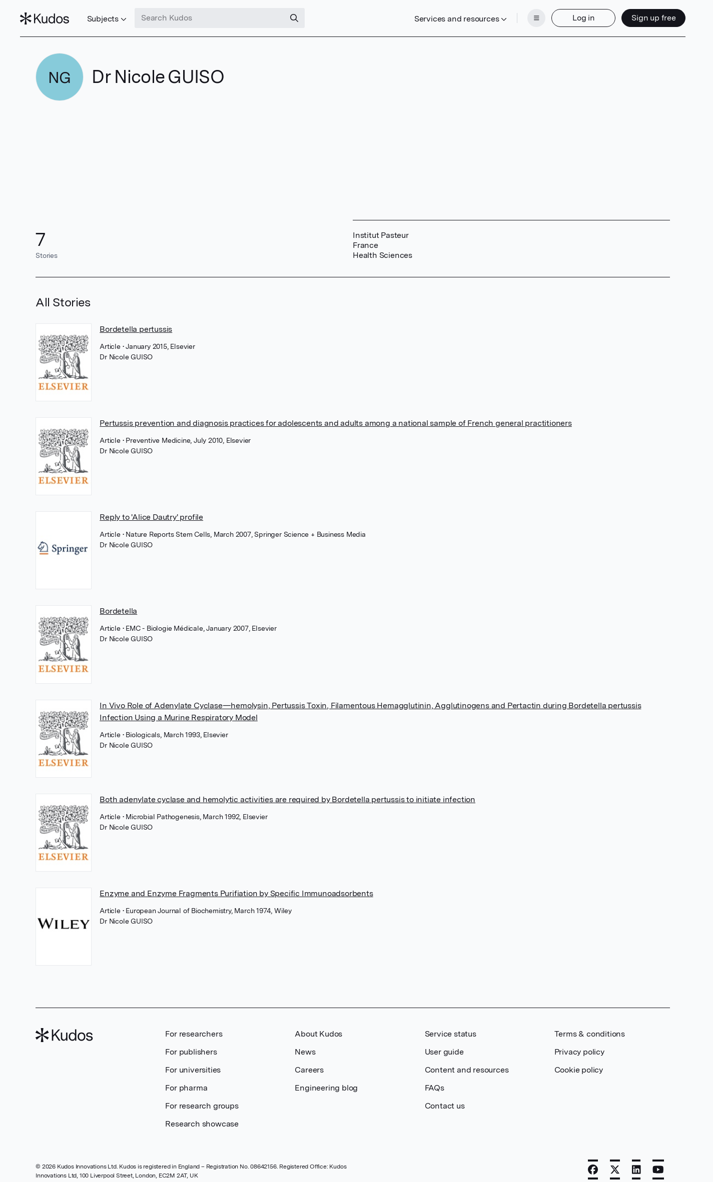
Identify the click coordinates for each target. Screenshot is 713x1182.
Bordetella (118, 602)
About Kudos (318, 1025)
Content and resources (467, 1061)
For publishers (191, 1043)
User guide (444, 1043)
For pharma (186, 1079)
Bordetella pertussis (136, 320)
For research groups (201, 1097)
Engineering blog (326, 1079)
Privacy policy (579, 1043)
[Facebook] (593, 1161)
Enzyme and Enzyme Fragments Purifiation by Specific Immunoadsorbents (236, 884)
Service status (450, 1025)
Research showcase (202, 1115)
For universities (193, 1061)
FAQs (434, 1079)
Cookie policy (578, 1061)
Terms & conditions (589, 1025)
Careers (309, 1061)
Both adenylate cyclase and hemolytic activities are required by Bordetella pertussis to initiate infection (287, 790)
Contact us (445, 1097)
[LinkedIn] (636, 1161)
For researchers (193, 1025)
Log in (567, 13)
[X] (615, 1161)
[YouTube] (658, 1161)
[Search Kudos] (225, 13)
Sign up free (637, 13)
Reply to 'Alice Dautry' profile (151, 508)
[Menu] (521, 14)
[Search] (310, 13)
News (305, 1043)
